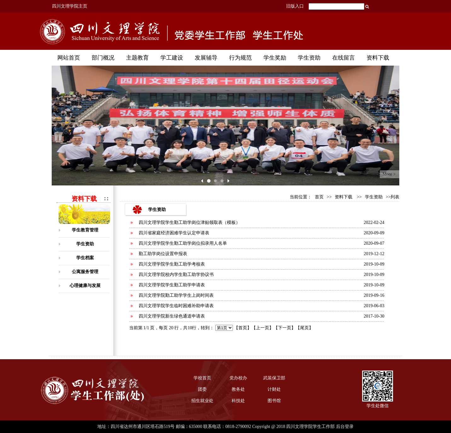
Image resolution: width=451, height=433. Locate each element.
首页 (319, 197)
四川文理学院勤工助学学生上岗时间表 (176, 295)
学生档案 (85, 257)
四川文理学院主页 (69, 6)
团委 (202, 389)
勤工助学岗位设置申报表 (163, 253)
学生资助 (85, 244)
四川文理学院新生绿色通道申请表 (172, 316)
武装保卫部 (274, 378)
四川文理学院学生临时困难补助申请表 (176, 305)
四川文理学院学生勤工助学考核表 (172, 264)
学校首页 (202, 378)
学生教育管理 (85, 230)
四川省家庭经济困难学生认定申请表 (174, 233)
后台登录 (345, 426)
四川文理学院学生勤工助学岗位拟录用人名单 (183, 243)
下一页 (284, 327)
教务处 (238, 389)
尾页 (304, 327)
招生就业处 (202, 400)
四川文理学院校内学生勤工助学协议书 (176, 274)
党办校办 (238, 378)
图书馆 (274, 400)
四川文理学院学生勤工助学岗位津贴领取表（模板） (189, 222)
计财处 (274, 389)
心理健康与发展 (85, 285)
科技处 (238, 400)
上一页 (262, 327)
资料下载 (343, 197)
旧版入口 (295, 6)
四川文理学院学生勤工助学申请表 (172, 285)
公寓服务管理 (85, 271)
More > (389, 174)
